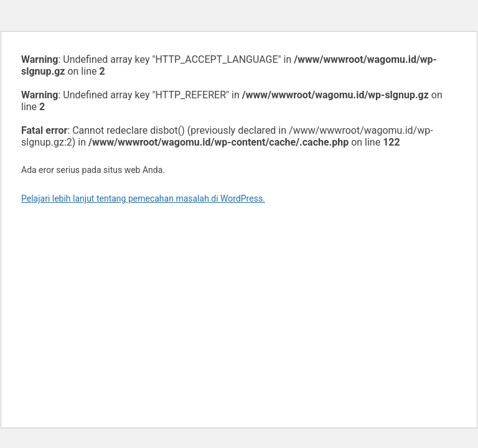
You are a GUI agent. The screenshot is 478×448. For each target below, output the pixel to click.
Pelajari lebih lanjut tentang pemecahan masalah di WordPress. (143, 198)
